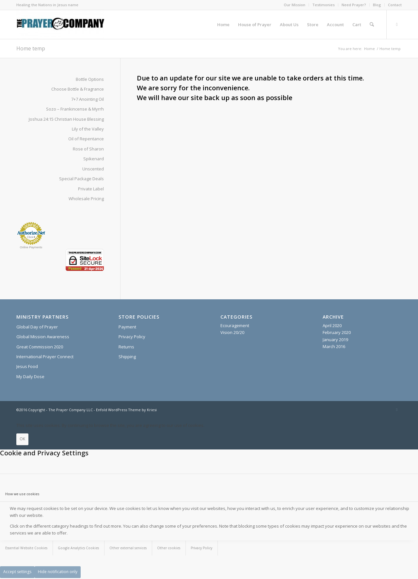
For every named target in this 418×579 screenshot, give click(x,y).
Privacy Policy (132, 337)
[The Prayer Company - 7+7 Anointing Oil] (60, 24)
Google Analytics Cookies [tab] (78, 548)
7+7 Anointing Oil (87, 99)
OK (22, 439)
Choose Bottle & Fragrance (77, 89)
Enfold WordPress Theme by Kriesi (126, 409)
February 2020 (337, 332)
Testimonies (323, 4)
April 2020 (332, 325)
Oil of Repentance (86, 139)
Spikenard (93, 159)
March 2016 (334, 346)
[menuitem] (295, 5)
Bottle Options (90, 79)
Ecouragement (234, 325)
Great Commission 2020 (39, 347)
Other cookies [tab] (168, 548)
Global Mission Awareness (42, 337)
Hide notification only (57, 571)
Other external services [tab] (128, 548)
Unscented (93, 169)
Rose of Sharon (88, 149)
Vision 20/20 (232, 332)
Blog (377, 4)
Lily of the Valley (88, 129)
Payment (127, 327)
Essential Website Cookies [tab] (26, 548)
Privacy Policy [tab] (201, 548)
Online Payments (31, 247)
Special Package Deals (81, 179)
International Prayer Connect (44, 357)
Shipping (127, 357)
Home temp (30, 48)
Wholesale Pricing (86, 199)
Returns (126, 347)
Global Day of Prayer (37, 327)
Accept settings (17, 571)
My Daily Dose (30, 376)
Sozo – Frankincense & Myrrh (75, 109)
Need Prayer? (354, 4)
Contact (395, 4)
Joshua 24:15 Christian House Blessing (66, 119)
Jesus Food (27, 366)
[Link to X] (397, 24)
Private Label (91, 189)
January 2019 (335, 339)
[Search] (371, 24)
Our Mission (294, 4)
